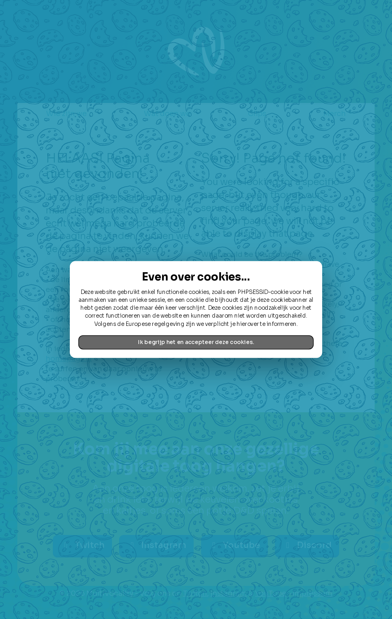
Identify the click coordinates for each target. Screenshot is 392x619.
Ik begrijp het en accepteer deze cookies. (196, 342)
